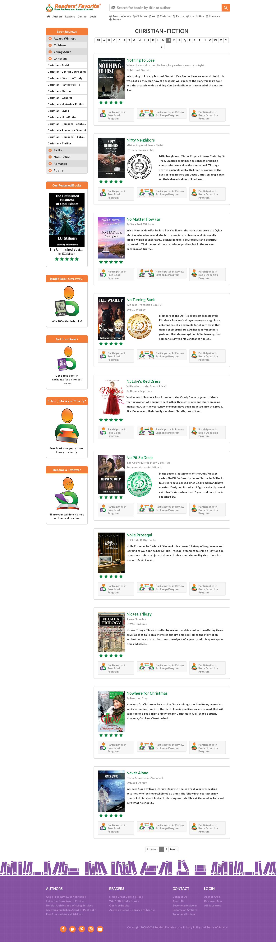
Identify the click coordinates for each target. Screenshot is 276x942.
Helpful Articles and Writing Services (69, 905)
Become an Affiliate (184, 909)
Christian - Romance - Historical (67, 136)
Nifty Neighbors (141, 140)
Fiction (179, 16)
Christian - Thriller (59, 143)
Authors (57, 16)
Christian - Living (58, 110)
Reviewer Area (213, 901)
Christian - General (60, 97)
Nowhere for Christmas (147, 693)
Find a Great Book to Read (126, 896)
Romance (213, 16)
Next (173, 849)
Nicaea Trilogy (139, 614)
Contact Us (179, 896)
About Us (178, 901)
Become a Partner (183, 914)
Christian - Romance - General (67, 130)
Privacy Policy (191, 927)
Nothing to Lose (140, 60)
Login (93, 16)
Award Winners (120, 16)
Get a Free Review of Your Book (66, 896)
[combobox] (170, 7)
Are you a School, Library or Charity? (132, 909)
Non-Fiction (195, 16)
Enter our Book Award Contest (66, 901)
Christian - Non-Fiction (62, 117)
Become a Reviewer (184, 905)
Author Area (212, 896)
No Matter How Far (143, 219)
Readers (70, 16)
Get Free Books (119, 905)
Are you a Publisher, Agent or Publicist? (70, 909)
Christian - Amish (59, 65)
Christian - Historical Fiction (66, 104)
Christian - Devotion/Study (65, 78)
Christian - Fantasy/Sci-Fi (64, 84)
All (98, 40)
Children (140, 16)
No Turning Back (141, 299)
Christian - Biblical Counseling (67, 71)
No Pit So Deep (140, 457)
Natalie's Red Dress (143, 381)
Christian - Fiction (59, 91)
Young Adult (62, 52)
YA (152, 16)
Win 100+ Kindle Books (124, 901)
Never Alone (137, 773)
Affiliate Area (212, 905)
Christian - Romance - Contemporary (67, 123)
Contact (82, 16)
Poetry (115, 19)
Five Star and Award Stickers (64, 914)
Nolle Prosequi (139, 535)
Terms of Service (217, 927)
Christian (164, 16)
